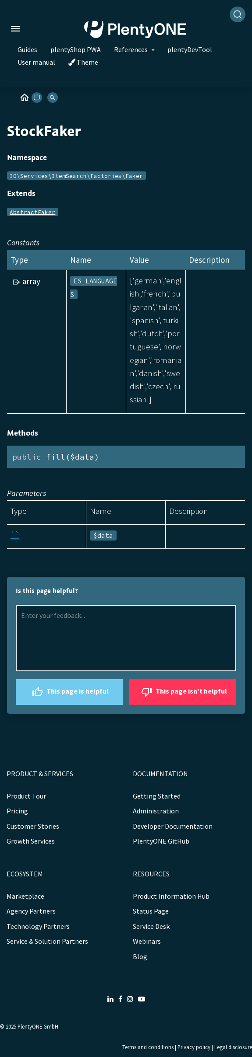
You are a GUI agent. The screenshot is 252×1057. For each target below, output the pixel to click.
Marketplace (25, 896)
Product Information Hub (171, 896)
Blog (140, 956)
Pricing (17, 810)
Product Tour (26, 796)
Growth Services (31, 841)
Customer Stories (33, 826)
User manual (36, 62)
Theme (83, 62)
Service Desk (151, 926)
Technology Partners (38, 926)
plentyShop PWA (75, 49)
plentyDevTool (189, 49)
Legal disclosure (233, 1046)
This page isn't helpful (183, 692)
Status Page (151, 911)
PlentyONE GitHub (161, 841)
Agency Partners (31, 911)
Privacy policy (193, 1046)
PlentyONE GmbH (38, 1026)
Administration (156, 810)
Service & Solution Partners (47, 941)
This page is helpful (69, 692)
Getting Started (157, 796)
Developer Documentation (173, 826)
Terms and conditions (148, 1046)
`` (15, 535)
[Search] (237, 14)
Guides (27, 49)
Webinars (147, 941)
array (31, 281)
